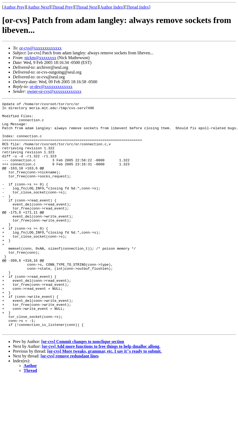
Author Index (111, 7)
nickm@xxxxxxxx (40, 57)
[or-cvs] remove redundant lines (70, 401)
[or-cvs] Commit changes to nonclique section (82, 387)
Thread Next (86, 7)
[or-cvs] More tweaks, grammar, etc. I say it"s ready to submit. (104, 397)
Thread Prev (62, 7)
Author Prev (14, 7)
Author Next (38, 7)
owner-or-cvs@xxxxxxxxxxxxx (54, 91)
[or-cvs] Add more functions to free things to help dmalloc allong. (101, 392)
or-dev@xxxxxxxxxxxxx (51, 86)
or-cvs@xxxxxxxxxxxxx (40, 48)
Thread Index (137, 7)
